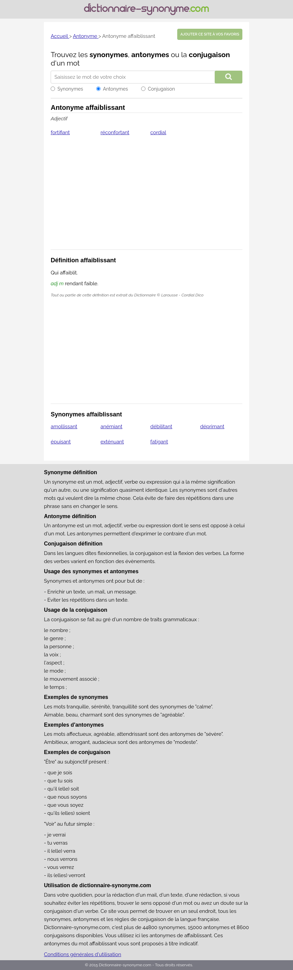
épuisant (61, 442)
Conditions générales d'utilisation (82, 954)
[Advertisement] (146, 197)
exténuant (112, 442)
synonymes (108, 54)
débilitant (161, 426)
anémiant (112, 426)
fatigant (159, 442)
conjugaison (209, 54)
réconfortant (115, 132)
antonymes (150, 54)
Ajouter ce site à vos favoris (209, 34)
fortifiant (60, 132)
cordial (158, 132)
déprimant (212, 426)
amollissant (64, 426)
